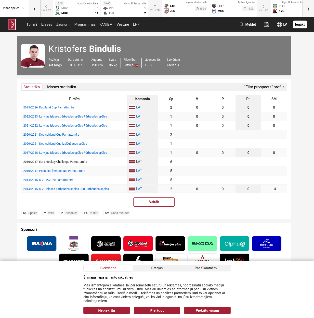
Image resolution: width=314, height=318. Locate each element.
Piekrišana (108, 268)
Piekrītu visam (207, 310)
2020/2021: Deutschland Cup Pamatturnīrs (51, 134)
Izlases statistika (61, 87)
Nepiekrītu (106, 310)
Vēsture (123, 24)
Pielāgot (157, 310)
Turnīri (31, 24)
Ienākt (300, 24)
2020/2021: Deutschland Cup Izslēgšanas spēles (55, 143)
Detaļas (157, 268)
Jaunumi (63, 24)
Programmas (85, 24)
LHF (136, 24)
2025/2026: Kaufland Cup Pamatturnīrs (49, 107)
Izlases (46, 24)
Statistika (32, 87)
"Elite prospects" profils (264, 87)
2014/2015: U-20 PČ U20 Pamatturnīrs (48, 180)
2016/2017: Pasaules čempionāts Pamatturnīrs (54, 171)
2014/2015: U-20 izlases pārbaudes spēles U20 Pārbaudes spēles (66, 189)
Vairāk (154, 202)
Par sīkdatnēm (206, 268)
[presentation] (34, 8)
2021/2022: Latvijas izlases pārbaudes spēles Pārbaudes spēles (65, 125)
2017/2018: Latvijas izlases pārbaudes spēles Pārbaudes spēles (65, 152)
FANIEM (106, 24)
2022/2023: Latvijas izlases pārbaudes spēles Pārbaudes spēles (65, 116)
